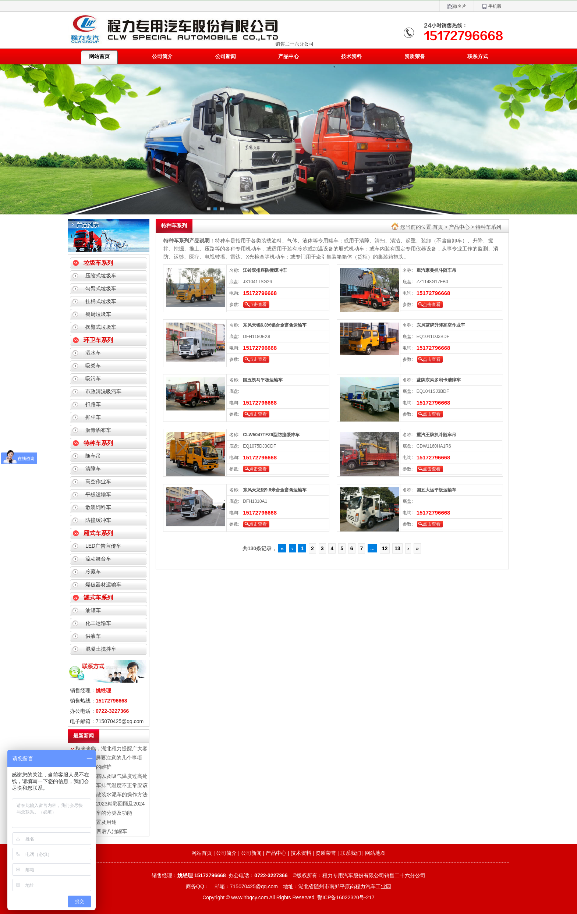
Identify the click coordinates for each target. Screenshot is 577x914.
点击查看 (258, 304)
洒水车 (93, 353)
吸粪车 (93, 366)
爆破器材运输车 (103, 584)
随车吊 (93, 456)
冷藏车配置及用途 (96, 822)
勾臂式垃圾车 (100, 288)
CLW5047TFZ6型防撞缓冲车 (271, 434)
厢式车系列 (98, 533)
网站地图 (375, 853)
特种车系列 (98, 443)
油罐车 (93, 610)
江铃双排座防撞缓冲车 (265, 270)
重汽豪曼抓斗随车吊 (436, 270)
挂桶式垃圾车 (100, 301)
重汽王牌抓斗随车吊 (436, 434)
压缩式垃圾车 (100, 275)
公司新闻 (225, 56)
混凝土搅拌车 (100, 649)
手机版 (491, 6)
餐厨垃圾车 (98, 314)
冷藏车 (93, 572)
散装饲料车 (98, 507)
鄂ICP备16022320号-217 (346, 897)
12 (385, 548)
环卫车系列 (98, 340)
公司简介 (162, 56)
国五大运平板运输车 (436, 489)
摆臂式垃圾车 (100, 327)
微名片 (456, 6)
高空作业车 (98, 481)
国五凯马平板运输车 (263, 380)
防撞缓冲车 (98, 520)
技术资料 (351, 56)
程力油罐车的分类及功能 (103, 813)
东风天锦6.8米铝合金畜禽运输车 (275, 325)
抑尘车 (93, 417)
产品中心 (288, 56)
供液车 (93, 636)
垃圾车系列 (98, 263)
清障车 (93, 469)
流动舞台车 (98, 559)
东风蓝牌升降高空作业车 (441, 325)
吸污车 (93, 378)
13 (397, 548)
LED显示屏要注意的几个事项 (108, 758)
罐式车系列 (98, 597)
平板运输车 (98, 494)
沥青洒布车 (98, 430)
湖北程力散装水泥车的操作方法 (111, 794)
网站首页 (201, 853)
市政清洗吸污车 (103, 391)
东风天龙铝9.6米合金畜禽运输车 (275, 489)
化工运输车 (98, 623)
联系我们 (350, 853)
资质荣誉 (414, 56)
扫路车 (93, 404)
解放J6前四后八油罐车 (101, 831)
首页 (438, 227)
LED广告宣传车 (103, 546)
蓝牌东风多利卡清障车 (439, 380)
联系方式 (477, 56)
